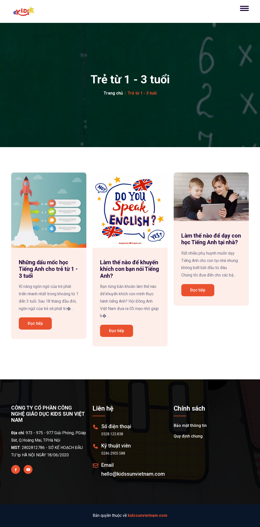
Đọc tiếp (35, 323)
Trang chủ (113, 93)
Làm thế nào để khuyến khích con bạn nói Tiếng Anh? (129, 269)
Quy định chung (188, 436)
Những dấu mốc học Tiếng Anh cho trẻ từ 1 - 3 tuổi (48, 269)
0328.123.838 (112, 434)
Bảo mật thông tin (190, 425)
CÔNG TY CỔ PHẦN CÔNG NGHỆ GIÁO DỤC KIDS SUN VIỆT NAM (48, 414)
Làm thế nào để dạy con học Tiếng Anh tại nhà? (211, 238)
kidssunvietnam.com (147, 515)
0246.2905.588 (113, 453)
